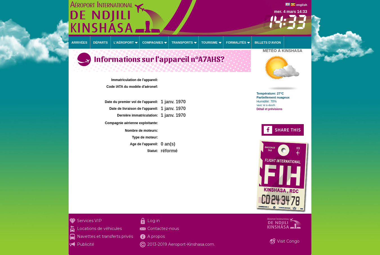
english (301, 4)
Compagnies (152, 42)
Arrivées (79, 42)
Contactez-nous (163, 228)
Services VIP (89, 220)
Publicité (85, 244)
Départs (100, 42)
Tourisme (209, 42)
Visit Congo (288, 241)
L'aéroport (124, 42)
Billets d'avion (268, 42)
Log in (153, 220)
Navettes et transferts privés (105, 236)
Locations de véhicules (99, 228)
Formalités (236, 42)
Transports (182, 42)
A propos (156, 236)
